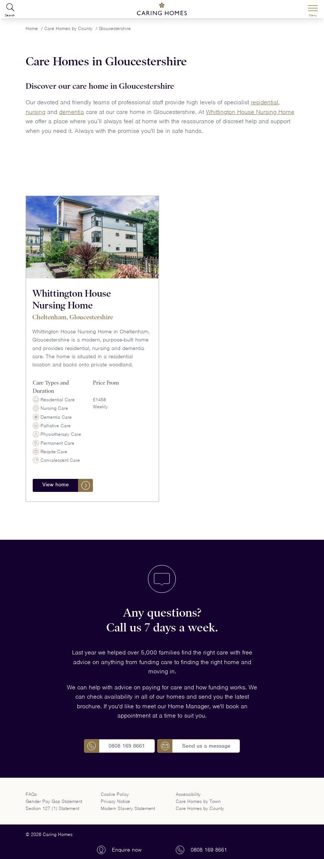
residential (264, 102)
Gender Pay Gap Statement (54, 801)
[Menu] (313, 9)
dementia (71, 112)
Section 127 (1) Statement (52, 808)
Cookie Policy (115, 794)
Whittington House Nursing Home (250, 112)
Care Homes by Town (198, 801)
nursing (35, 112)
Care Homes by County (200, 808)
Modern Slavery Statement (128, 808)
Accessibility (188, 794)
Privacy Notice (115, 801)
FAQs (31, 794)
